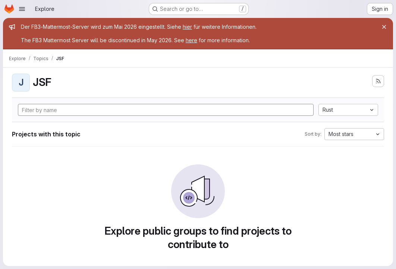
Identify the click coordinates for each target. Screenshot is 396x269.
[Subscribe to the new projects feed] (378, 81)
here (191, 40)
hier (187, 27)
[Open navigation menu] (22, 9)
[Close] (384, 26)
